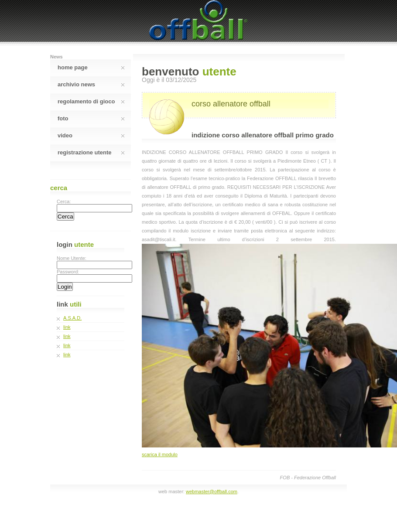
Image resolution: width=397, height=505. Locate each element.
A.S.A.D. (72, 318)
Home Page (91, 67)
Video (91, 135)
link (67, 327)
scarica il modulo (160, 454)
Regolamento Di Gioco (91, 101)
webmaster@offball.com (211, 491)
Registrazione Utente (91, 152)
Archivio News (91, 84)
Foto (91, 118)
